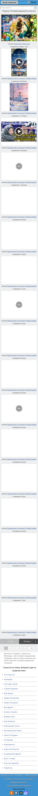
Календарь (8, 679)
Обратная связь (31, 776)
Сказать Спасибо (10, 712)
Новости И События (11, 749)
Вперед (27, 641)
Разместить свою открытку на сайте (19, 779)
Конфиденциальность (18, 782)
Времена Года (9, 717)
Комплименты (9, 745)
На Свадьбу (8, 740)
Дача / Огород (9, 759)
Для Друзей (8, 707)
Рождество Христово (22, 44)
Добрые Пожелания (11, 698)
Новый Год (8, 768)
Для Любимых (9, 721)
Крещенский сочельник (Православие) (22, 78)
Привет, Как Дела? (11, 703)
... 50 (31, 648)
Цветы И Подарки (11, 735)
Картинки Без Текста (12, 726)
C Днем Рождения (11, 689)
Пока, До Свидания (11, 763)
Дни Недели (8, 693)
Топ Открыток (9, 675)
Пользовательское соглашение (19, 786)
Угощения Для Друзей (12, 754)
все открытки (9, 2)
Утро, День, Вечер (10, 684)
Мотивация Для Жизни (13, 731)
